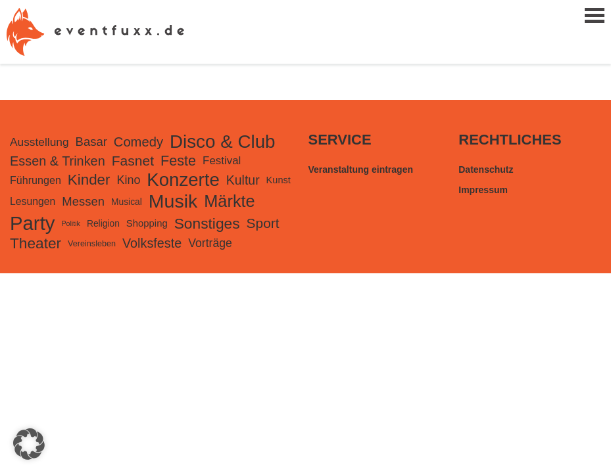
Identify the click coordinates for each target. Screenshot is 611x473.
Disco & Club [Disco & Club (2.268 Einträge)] (223, 141)
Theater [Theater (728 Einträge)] (35, 243)
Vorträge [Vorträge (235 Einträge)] (210, 243)
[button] (29, 444)
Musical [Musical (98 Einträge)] (126, 201)
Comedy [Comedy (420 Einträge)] (138, 142)
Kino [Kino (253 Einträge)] (128, 180)
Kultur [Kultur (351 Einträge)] (243, 180)
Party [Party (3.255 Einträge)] (32, 223)
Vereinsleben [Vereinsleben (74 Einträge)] (92, 243)
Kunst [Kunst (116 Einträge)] (278, 180)
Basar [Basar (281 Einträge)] (91, 141)
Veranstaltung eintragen (360, 169)
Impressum (483, 190)
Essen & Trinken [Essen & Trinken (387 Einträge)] (57, 161)
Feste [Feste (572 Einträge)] (178, 160)
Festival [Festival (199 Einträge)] (222, 160)
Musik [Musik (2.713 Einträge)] (173, 201)
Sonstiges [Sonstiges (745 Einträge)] (207, 223)
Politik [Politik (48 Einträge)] (70, 223)
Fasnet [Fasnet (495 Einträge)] (133, 160)
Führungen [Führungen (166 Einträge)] (35, 180)
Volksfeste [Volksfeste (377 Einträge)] (152, 243)
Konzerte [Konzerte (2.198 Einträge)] (183, 179)
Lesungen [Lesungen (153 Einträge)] (32, 201)
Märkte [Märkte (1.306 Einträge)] (229, 201)
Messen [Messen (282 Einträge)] (83, 201)
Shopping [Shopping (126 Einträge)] (147, 223)
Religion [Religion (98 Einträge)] (103, 223)
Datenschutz (485, 169)
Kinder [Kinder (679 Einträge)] (89, 179)
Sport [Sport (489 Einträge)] (263, 223)
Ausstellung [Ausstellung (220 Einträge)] (39, 141)
